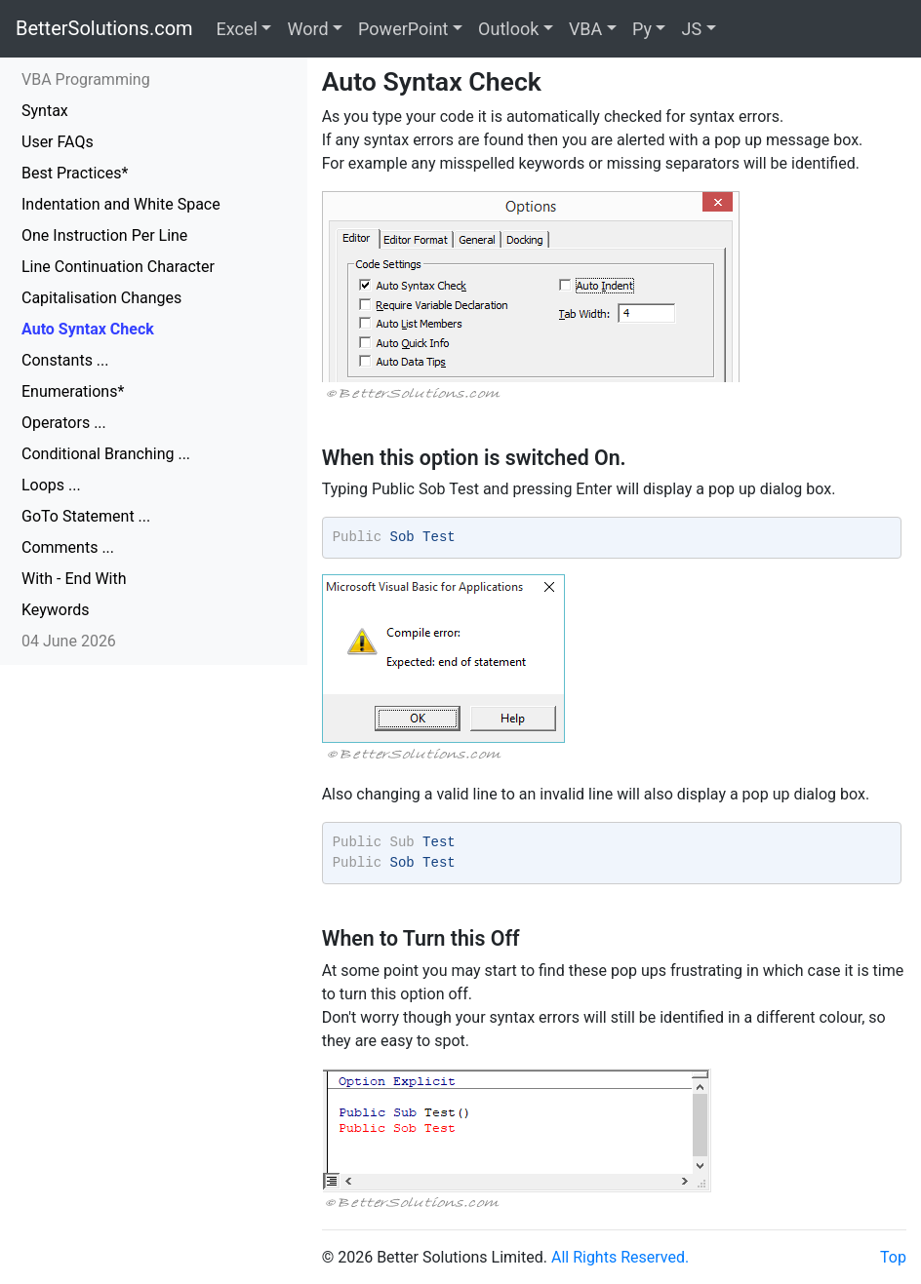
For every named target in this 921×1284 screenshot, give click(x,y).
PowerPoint (403, 29)
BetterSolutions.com (104, 28)
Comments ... (67, 547)
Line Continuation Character (118, 266)
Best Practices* (74, 173)
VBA (585, 29)
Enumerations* (72, 391)
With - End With (74, 578)
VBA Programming (85, 79)
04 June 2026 (68, 641)
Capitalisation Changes (101, 298)
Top (893, 1257)
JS (691, 29)
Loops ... (51, 485)
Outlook (508, 29)
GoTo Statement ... (85, 516)
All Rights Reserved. (620, 1257)
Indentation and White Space (120, 204)
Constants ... (65, 360)
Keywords (55, 610)
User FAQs (57, 142)
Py (642, 29)
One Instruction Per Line (104, 235)
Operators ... (63, 422)
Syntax (44, 110)
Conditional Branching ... (105, 454)
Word (307, 29)
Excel (237, 29)
